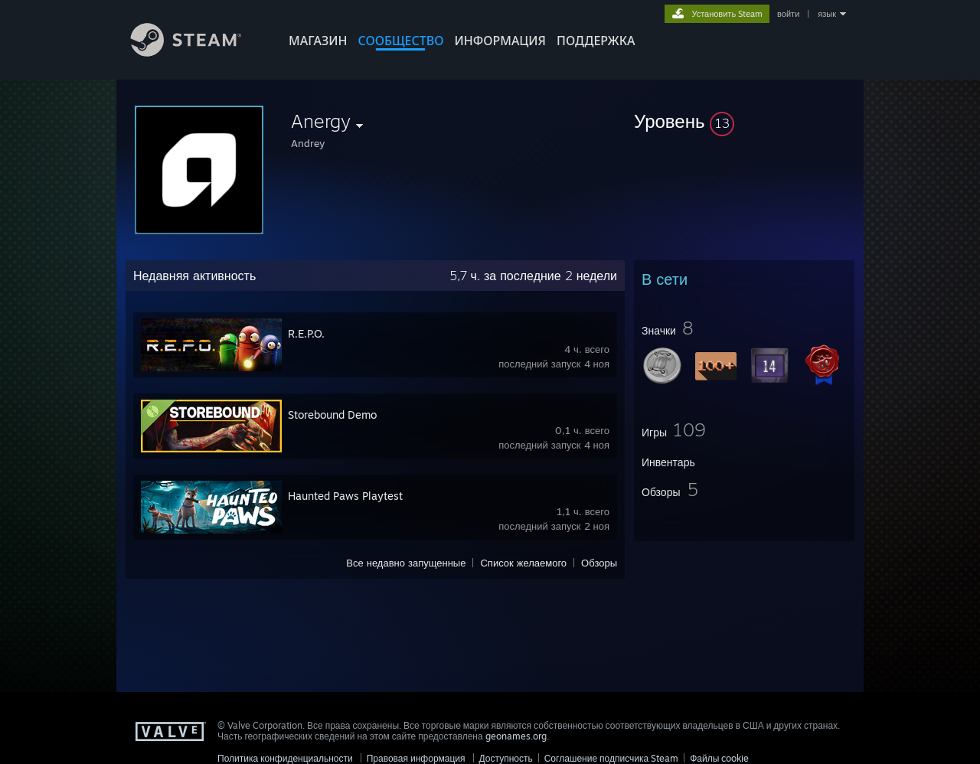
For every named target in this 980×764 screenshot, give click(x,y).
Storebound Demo (332, 414)
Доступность (506, 758)
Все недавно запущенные (406, 563)
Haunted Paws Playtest (345, 495)
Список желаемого (523, 563)
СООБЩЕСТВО (400, 40)
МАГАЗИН (318, 40)
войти (788, 13)
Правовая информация (416, 758)
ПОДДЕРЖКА (596, 40)
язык (827, 13)
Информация (500, 40)
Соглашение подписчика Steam (611, 758)
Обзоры (599, 563)
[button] (744, 121)
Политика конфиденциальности (285, 758)
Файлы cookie (719, 758)
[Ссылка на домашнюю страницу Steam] (197, 52)
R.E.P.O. (306, 333)
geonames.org (516, 736)
